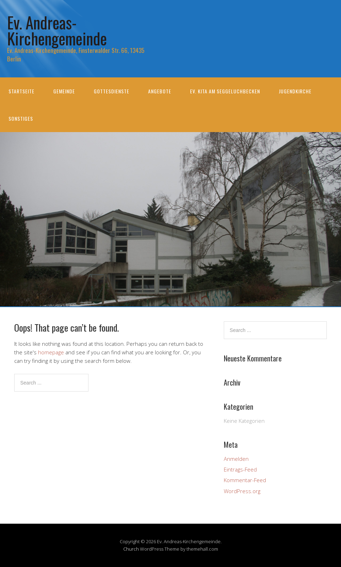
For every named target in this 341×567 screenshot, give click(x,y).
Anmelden (236, 458)
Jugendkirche (295, 91)
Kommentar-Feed (245, 480)
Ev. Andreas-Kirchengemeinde (57, 30)
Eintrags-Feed (240, 469)
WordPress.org (242, 491)
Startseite (21, 91)
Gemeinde (64, 91)
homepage (51, 352)
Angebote (159, 91)
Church (131, 549)
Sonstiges (21, 118)
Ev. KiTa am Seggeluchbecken (225, 91)
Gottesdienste (111, 91)
